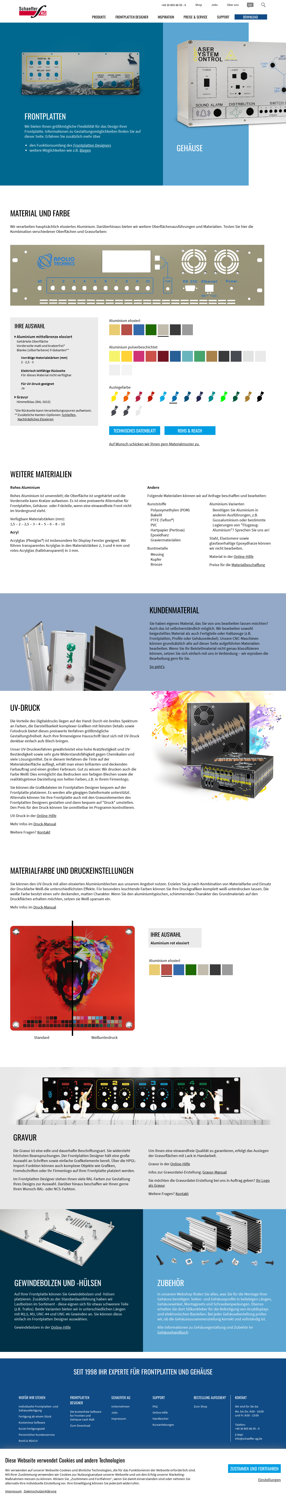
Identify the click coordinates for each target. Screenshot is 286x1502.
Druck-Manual (44, 823)
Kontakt (43, 832)
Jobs (214, 5)
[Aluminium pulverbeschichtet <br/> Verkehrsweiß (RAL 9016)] (126, 370)
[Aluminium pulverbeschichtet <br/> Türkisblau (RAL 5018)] (187, 356)
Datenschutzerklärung (40, 1491)
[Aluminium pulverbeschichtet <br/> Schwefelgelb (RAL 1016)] (114, 356)
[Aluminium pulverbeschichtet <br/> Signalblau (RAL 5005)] (175, 356)
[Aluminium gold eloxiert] (114, 329)
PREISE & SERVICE (195, 17)
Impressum (118, 1419)
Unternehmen (120, 1406)
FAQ (155, 1406)
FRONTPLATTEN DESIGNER (131, 17)
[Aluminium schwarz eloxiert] (175, 329)
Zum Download (80, 1425)
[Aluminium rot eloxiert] (126, 329)
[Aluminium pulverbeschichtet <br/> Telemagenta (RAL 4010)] (138, 356)
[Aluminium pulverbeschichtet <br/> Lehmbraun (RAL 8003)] (211, 356)
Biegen (81, 150)
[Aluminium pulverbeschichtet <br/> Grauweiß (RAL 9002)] (114, 370)
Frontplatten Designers (89, 145)
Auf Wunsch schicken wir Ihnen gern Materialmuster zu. (154, 443)
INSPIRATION (166, 17)
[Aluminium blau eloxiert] (138, 329)
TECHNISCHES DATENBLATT (134, 430)
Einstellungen (269, 1479)
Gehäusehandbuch (172, 1332)
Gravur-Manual (214, 1172)
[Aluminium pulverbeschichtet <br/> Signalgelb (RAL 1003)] (126, 356)
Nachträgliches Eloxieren (36, 419)
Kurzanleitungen (163, 1425)
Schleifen (69, 415)
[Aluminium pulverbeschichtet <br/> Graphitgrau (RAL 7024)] (236, 356)
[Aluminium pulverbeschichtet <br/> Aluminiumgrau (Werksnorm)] (248, 356)
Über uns (233, 5)
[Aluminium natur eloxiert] (187, 329)
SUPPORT (223, 17)
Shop (198, 5)
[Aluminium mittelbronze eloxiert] (163, 329)
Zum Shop (200, 1406)
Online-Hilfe (243, 556)
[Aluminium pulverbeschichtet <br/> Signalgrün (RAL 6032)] (199, 356)
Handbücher (161, 1419)
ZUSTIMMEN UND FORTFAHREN (254, 1468)
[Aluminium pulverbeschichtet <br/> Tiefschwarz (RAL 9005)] (224, 356)
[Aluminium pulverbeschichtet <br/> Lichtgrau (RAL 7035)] (260, 356)
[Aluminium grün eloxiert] (151, 329)
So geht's (157, 666)
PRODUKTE (99, 17)
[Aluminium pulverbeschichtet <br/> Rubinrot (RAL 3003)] (163, 356)
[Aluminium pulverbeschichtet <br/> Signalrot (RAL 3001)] (151, 356)
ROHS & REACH (190, 430)
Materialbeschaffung (248, 564)
